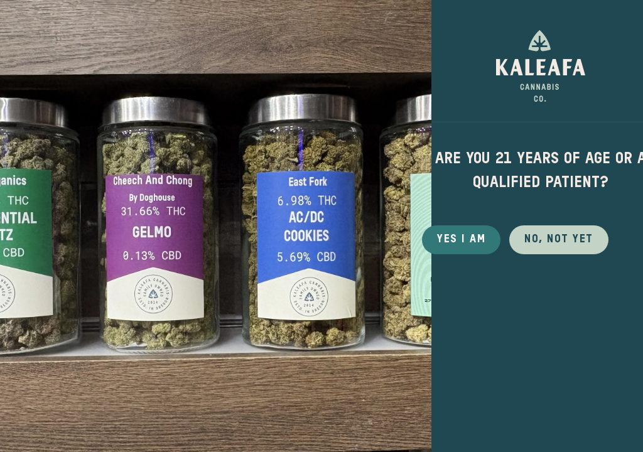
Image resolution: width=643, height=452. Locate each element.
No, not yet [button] (558, 239)
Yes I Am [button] (461, 239)
